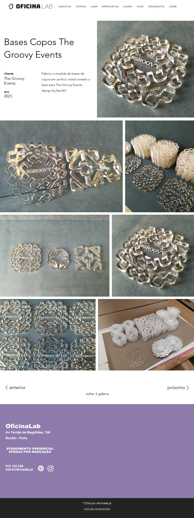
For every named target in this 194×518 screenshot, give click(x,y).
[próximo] (172, 387)
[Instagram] (50, 468)
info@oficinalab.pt (19, 469)
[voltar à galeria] (97, 394)
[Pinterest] (41, 468)
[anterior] (23, 387)
